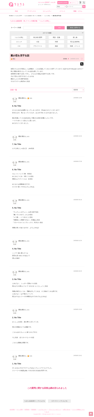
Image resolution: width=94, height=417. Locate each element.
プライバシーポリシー (55, 409)
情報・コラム (77, 11)
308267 (47, 2)
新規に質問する (75, 27)
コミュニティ (47, 11)
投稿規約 (33, 409)
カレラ (47, 411)
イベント (62, 11)
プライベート (37, 46)
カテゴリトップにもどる (59, 401)
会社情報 (12, 409)
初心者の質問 (37, 37)
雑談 (56, 46)
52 (54, 2)
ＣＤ (19, 46)
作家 (56, 42)
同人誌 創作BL (75, 42)
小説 (37, 42)
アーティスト (31, 11)
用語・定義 (56, 37)
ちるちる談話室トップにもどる (34, 401)
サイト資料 (20, 409)
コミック (19, 42)
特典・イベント (75, 46)
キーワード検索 (16, 27)
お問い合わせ (66, 409)
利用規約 (27, 409)
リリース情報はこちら (78, 409)
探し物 (75, 37)
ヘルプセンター (42, 409)
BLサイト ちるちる (56, 414)
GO (59, 27)
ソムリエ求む (19, 37)
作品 (16, 11)
